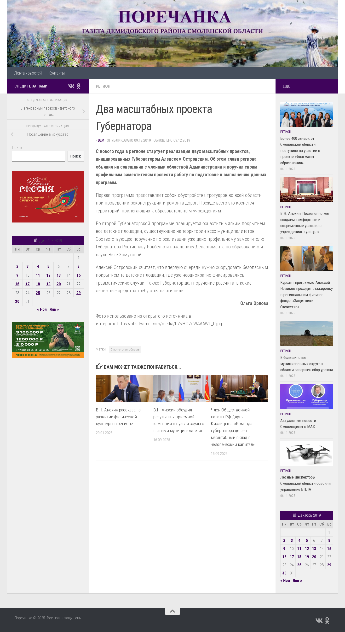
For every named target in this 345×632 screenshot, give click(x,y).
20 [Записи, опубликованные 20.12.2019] (59, 283)
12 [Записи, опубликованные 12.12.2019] (48, 275)
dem (101, 140)
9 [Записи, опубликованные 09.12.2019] (17, 275)
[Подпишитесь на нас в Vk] (71, 86)
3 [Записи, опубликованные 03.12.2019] (28, 266)
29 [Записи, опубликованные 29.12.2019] (78, 292)
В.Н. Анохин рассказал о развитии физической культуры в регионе (118, 417)
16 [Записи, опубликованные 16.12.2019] (17, 283)
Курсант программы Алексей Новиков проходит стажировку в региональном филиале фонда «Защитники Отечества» (306, 294)
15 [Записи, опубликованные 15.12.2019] (78, 275)
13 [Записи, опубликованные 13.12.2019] (59, 275)
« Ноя (42, 309)
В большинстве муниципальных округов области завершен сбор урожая (306, 363)
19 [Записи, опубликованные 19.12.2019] (48, 283)
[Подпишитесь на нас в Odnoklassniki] (78, 86)
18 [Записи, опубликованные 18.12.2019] (38, 283)
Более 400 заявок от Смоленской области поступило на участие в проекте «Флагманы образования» (300, 150)
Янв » (54, 309)
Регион (103, 86)
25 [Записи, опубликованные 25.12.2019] (38, 292)
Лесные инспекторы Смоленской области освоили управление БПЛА (305, 483)
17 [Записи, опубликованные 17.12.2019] (27, 283)
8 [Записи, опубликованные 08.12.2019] (78, 266)
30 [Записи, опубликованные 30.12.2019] (17, 301)
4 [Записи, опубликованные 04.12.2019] (38, 266)
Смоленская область (125, 349)
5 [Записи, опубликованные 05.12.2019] (48, 266)
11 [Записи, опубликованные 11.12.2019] (38, 275)
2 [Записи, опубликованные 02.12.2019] (17, 266)
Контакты (56, 73)
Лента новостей (28, 73)
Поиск (17, 147)
